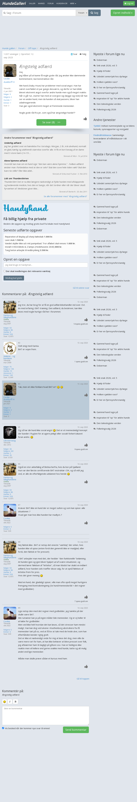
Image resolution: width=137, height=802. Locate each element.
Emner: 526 (8, 334)
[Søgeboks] (39, 13)
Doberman (102, 60)
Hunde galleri (8, 48)
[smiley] (4, 701)
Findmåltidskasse (102, 135)
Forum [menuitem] (51, 3)
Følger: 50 (8, 328)
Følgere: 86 (8, 330)
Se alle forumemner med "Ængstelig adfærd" (65, 196)
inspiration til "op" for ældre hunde (113, 98)
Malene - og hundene (9, 357)
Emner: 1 (7, 103)
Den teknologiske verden (109, 104)
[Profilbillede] (11, 70)
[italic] (9, 701)
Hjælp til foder (104, 71)
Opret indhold (122, 12)
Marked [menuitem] (41, 3)
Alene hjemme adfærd (15, 160)
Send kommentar (75, 729)
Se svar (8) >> (51, 122)
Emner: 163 (8, 375)
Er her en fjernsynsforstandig (111, 87)
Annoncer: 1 (8, 373)
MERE (73, 3)
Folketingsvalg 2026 (106, 109)
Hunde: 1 (7, 100)
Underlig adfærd (12, 142)
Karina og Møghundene (10, 316)
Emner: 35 (8, 455)
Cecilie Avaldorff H (9, 398)
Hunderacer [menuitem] (61, 3)
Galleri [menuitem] (32, 3)
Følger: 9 (7, 94)
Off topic (32, 48)
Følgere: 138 (9, 369)
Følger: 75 (8, 367)
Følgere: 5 (8, 527)
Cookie (7, 518)
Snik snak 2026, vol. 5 (107, 65)
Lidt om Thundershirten (16, 178)
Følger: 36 (8, 449)
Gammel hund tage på (107, 93)
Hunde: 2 (7, 453)
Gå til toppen (83, 678)
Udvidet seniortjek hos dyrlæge (112, 76)
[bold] (15, 701)
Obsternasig (10, 440)
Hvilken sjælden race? (107, 82)
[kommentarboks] (45, 715)
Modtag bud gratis (13, 278)
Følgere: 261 (9, 451)
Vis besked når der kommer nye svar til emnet (26, 728)
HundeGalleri (13, 3)
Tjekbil (96, 125)
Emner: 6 (7, 529)
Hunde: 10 (8, 371)
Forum (21, 48)
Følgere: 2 (8, 97)
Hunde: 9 (7, 332)
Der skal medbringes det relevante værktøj (28, 271)
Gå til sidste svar (81, 287)
